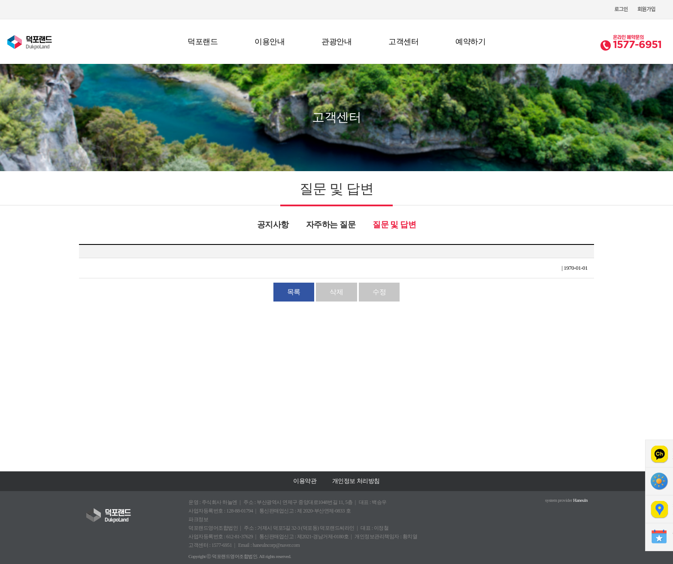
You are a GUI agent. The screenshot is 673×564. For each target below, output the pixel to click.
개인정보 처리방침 (356, 481)
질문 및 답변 (394, 224)
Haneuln (580, 500)
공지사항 (273, 224)
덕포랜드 (203, 41)
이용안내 (270, 41)
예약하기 (470, 41)
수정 (379, 292)
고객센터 (403, 41)
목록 (293, 292)
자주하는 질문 (330, 224)
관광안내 (336, 41)
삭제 (336, 292)
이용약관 (304, 481)
